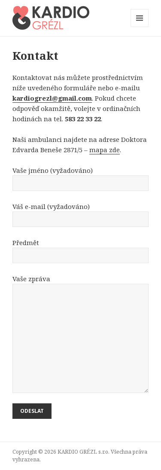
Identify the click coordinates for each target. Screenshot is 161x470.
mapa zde (104, 149)
